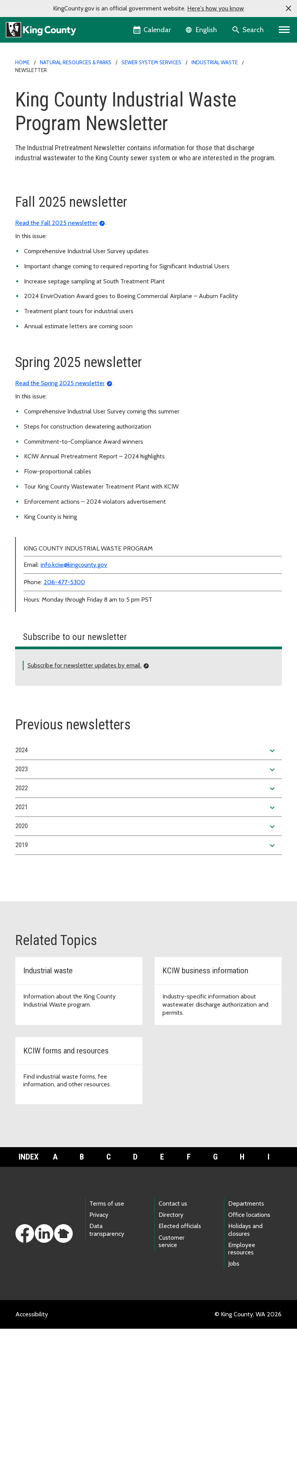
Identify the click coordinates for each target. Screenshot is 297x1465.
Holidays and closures (245, 1366)
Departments (246, 1339)
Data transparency (106, 1366)
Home (22, 62)
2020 (146, 963)
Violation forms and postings (58, 271)
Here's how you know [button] (215, 8)
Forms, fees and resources (54, 234)
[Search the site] (248, 30)
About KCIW (36, 209)
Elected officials (180, 1362)
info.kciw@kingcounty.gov (74, 701)
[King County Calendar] (152, 30)
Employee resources (241, 1385)
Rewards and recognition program (64, 296)
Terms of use (106, 1339)
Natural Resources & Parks (75, 62)
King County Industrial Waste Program (70, 184)
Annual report (38, 258)
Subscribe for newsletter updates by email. (84, 801)
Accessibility (31, 1450)
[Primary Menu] (284, 30)
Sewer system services (151, 62)
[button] (288, 8)
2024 (146, 887)
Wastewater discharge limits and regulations (78, 246)
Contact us (173, 1339)
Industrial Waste (214, 62)
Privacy (98, 1351)
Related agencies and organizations (67, 308)
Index (29, 1293)
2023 (146, 906)
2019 (146, 981)
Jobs (233, 1399)
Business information (47, 221)
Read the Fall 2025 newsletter (56, 359)
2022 (146, 925)
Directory (171, 1351)
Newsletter (35, 283)
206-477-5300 (64, 718)
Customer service (171, 1377)
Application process (46, 197)
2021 (146, 944)
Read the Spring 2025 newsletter (60, 519)
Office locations (249, 1351)
